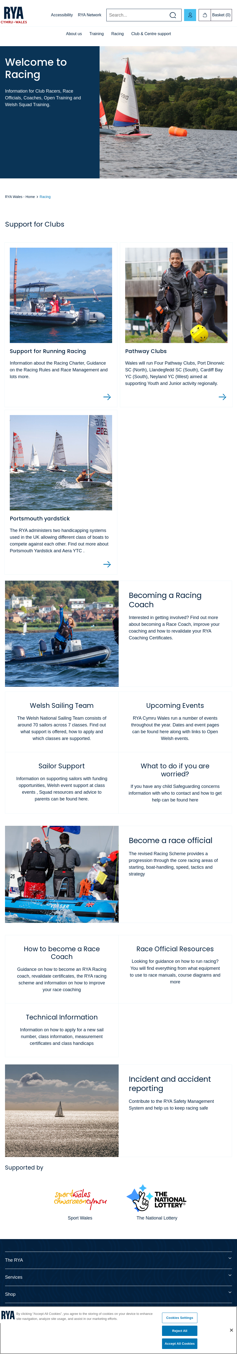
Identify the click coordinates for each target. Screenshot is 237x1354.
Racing (117, 34)
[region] (118, 1330)
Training (96, 34)
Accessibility (62, 15)
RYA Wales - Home (20, 197)
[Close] (231, 1330)
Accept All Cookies (180, 1343)
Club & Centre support (151, 34)
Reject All (179, 1331)
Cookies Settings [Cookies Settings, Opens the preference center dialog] (179, 1318)
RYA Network (89, 15)
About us (74, 34)
